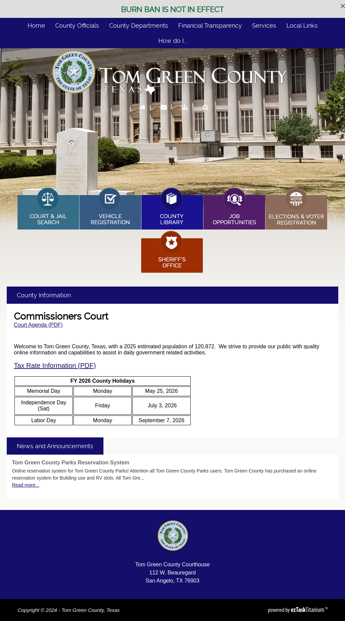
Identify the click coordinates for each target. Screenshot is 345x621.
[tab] (55, 446)
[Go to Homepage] (142, 113)
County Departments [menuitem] (138, 25)
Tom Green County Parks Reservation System (70, 462)
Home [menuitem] (36, 25)
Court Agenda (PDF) (38, 325)
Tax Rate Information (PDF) (55, 365)
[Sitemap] (184, 113)
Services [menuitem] (264, 25)
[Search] (205, 113)
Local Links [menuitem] (302, 25)
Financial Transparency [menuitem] (210, 25)
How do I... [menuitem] (172, 40)
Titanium (308, 609)
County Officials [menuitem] (77, 25)
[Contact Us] (164, 113)
